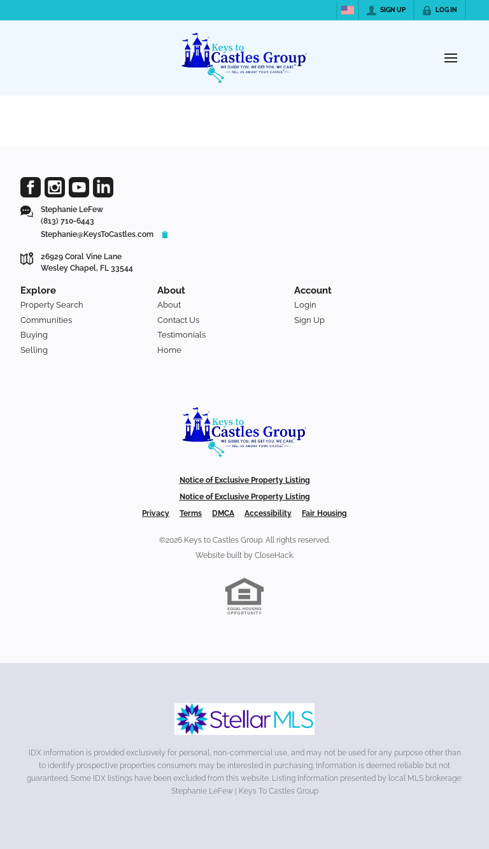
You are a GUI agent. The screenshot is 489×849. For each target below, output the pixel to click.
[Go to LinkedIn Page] (103, 187)
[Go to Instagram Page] (55, 187)
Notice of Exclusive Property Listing (245, 480)
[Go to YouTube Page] (79, 187)
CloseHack (274, 555)
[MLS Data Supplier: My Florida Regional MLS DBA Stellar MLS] (244, 719)
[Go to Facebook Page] (30, 187)
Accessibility (268, 513)
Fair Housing (324, 513)
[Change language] (348, 10)
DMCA (223, 513)
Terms (191, 513)
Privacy (155, 513)
